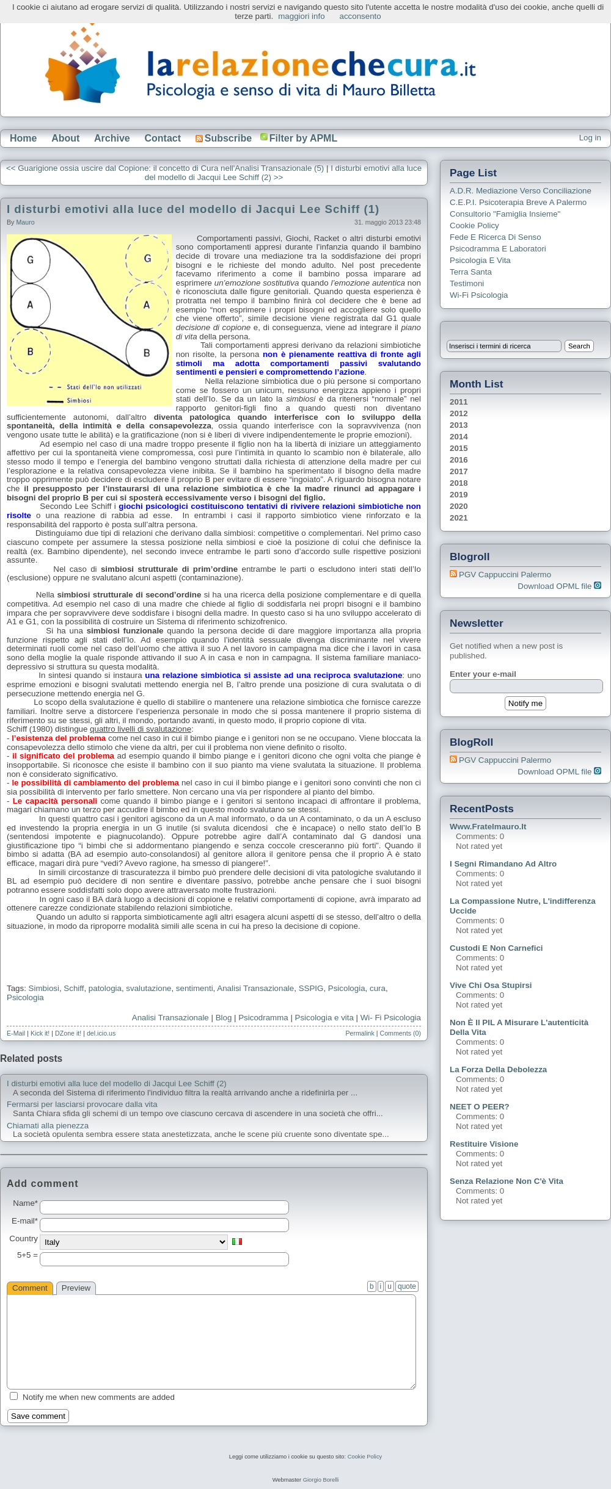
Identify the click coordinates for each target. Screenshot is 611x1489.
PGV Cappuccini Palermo (505, 574)
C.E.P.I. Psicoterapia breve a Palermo (518, 202)
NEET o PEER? (480, 1106)
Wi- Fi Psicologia (390, 1017)
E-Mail (16, 1033)
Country (23, 1239)
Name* (25, 1203)
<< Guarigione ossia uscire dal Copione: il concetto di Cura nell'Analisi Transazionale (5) (165, 168)
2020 (459, 506)
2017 (459, 471)
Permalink (359, 1033)
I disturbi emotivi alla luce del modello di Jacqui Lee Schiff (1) (193, 209)
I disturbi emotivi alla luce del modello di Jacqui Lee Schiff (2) (117, 1084)
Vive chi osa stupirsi (491, 985)
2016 (459, 459)
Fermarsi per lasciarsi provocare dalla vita (82, 1104)
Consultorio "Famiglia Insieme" (505, 213)
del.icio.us (101, 1033)
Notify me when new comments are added (99, 1397)
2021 (459, 517)
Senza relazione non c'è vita (506, 1181)
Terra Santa (471, 271)
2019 (459, 494)
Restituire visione (484, 1143)
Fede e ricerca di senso (495, 237)
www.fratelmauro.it (488, 826)
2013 (459, 425)
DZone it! (68, 1033)
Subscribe (224, 138)
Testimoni (467, 283)
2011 (459, 401)
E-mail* (25, 1221)
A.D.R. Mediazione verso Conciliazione (520, 190)
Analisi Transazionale (170, 1017)
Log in (590, 137)
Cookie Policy (474, 225)
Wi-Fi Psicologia (479, 295)
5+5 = (27, 1255)
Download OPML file (559, 586)
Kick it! (40, 1033)
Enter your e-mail (483, 674)
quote (407, 1286)
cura (378, 988)
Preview (76, 1288)
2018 (459, 483)
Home (23, 138)
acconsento (360, 16)
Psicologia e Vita (480, 260)
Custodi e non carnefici (496, 948)
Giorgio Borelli (321, 1480)
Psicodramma (263, 1017)
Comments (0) (400, 1033)
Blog (224, 1017)
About (65, 138)
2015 (459, 448)
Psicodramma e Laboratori (498, 248)
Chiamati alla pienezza (48, 1126)
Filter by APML (303, 138)
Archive (112, 138)
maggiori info (301, 16)
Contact (162, 138)
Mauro (25, 222)
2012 (459, 413)
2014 (459, 436)
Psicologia (346, 988)
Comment (30, 1288)
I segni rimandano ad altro (503, 863)
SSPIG (311, 988)
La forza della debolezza (498, 1069)
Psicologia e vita (324, 1017)
